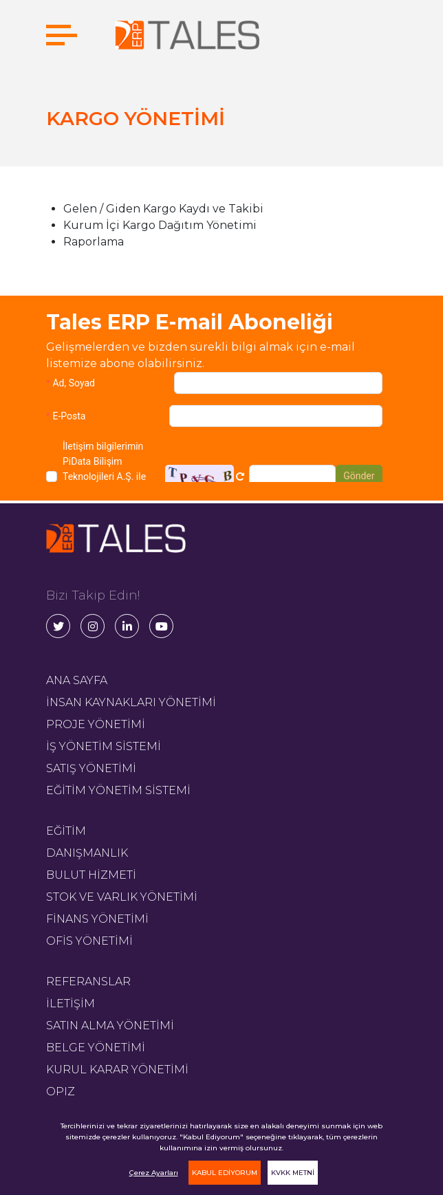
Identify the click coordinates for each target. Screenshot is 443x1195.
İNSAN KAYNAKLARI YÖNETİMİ (131, 702)
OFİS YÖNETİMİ (89, 940)
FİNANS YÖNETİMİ (97, 918)
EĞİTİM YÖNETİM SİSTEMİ (118, 790)
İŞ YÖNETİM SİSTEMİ (103, 746)
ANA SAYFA (76, 680)
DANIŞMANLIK (87, 852)
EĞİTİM (66, 830)
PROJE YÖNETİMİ (95, 724)
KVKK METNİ (292, 1172)
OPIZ (60, 1091)
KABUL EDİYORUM (224, 1172)
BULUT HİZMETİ (91, 874)
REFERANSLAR (88, 981)
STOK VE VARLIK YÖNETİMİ (121, 896)
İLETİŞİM (70, 1003)
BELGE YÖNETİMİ (95, 1047)
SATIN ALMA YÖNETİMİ (110, 1025)
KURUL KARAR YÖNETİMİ (117, 1069)
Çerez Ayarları (153, 1172)
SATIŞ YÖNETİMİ (91, 768)
